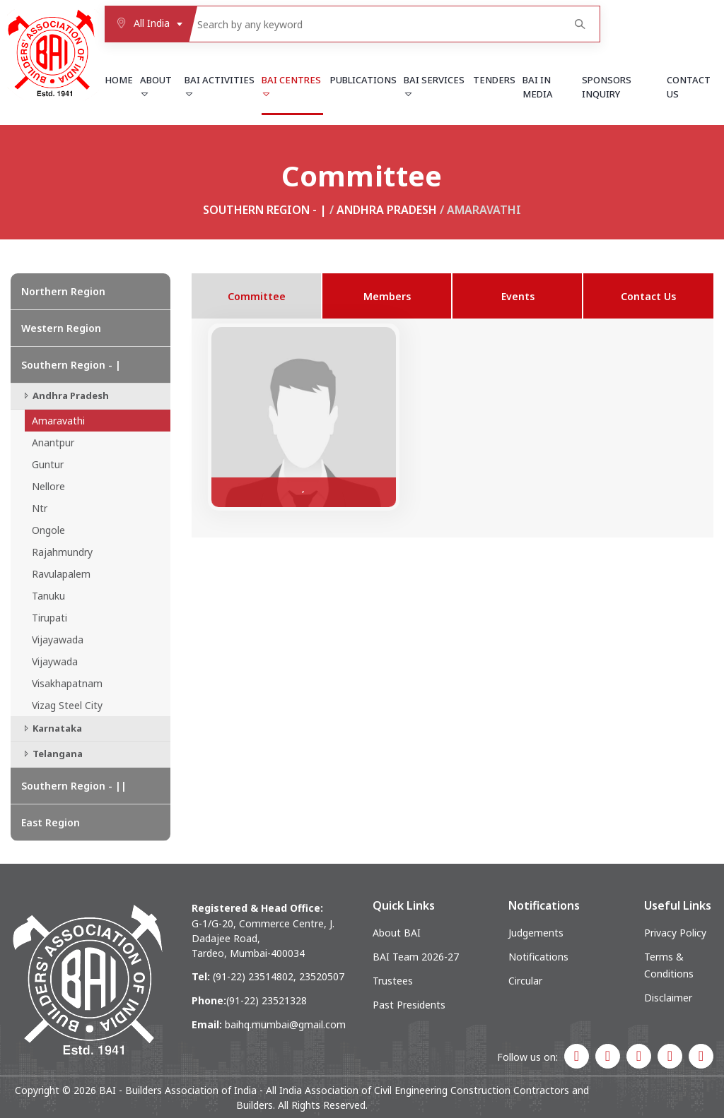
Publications (363, 79)
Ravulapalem (61, 574)
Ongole (48, 530)
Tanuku (48, 595)
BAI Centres (291, 86)
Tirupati (49, 617)
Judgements (536, 932)
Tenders (494, 79)
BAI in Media (537, 86)
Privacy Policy (675, 932)
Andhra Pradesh (387, 210)
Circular (525, 980)
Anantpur (53, 442)
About (156, 86)
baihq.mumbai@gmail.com (285, 1024)
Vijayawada (57, 639)
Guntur (48, 464)
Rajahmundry (62, 552)
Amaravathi (58, 420)
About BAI (397, 932)
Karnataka (51, 728)
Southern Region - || (74, 785)
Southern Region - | (265, 210)
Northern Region (63, 291)
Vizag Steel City (67, 705)
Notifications (538, 956)
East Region (50, 822)
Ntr (39, 508)
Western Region (61, 328)
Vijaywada (55, 661)
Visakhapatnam (67, 683)
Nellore (48, 486)
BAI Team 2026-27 (416, 956)
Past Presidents (409, 1004)
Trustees (393, 980)
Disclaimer (668, 997)
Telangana (52, 753)
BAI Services (434, 86)
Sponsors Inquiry (606, 86)
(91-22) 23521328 (266, 1000)
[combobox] (146, 24)
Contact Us (689, 86)
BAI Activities (220, 86)
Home (119, 79)
